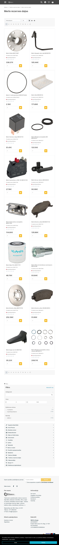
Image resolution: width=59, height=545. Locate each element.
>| (30, 24)
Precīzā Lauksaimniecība (30, 450)
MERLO (9, 418)
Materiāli (30, 445)
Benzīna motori (30, 430)
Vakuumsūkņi (10, 460)
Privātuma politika (35, 497)
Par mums (33, 493)
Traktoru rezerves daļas (30, 457)
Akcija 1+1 (9, 462)
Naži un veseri (30, 447)
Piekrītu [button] (43, 542)
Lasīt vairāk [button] (12, 539)
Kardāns (30, 440)
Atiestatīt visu (49, 387)
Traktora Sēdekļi (30, 455)
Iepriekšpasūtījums (12, 411)
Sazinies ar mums (8, 520)
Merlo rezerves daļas (26, 7)
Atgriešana (6, 522)
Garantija (33, 500)
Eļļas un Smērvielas (30, 435)
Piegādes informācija (36, 495)
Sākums (6, 7)
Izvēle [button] (15, 542)
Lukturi (30, 442)
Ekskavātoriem (30, 432)
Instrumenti (30, 437)
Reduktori (30, 452)
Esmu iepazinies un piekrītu (40, 482)
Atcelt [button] (56, 535)
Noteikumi (33, 499)
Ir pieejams (10, 409)
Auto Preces (30, 427)
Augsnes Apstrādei (30, 425)
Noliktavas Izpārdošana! (13, 465)
